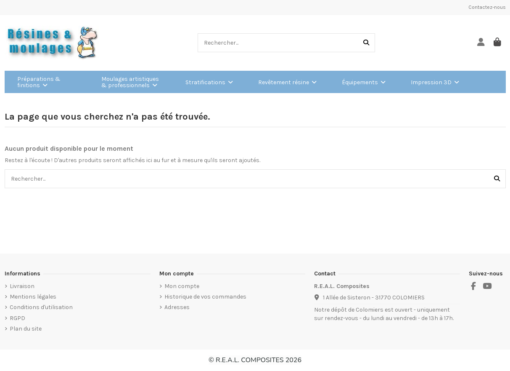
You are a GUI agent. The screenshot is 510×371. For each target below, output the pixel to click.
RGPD (17, 318)
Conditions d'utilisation (41, 307)
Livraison (22, 286)
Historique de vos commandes (205, 296)
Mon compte (181, 286)
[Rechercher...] (366, 42)
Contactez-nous (487, 7)
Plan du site (26, 328)
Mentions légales (33, 296)
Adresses (177, 307)
